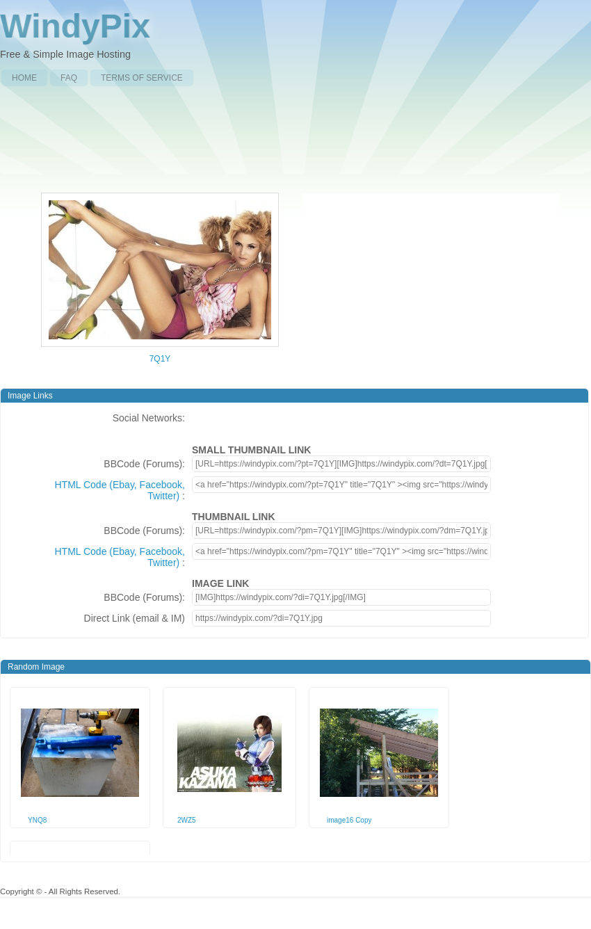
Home (24, 78)
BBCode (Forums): (144, 463)
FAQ (68, 78)
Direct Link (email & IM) (134, 618)
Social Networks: (149, 417)
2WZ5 (186, 820)
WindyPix (75, 26)
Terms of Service (142, 78)
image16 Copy (349, 820)
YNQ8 (37, 820)
